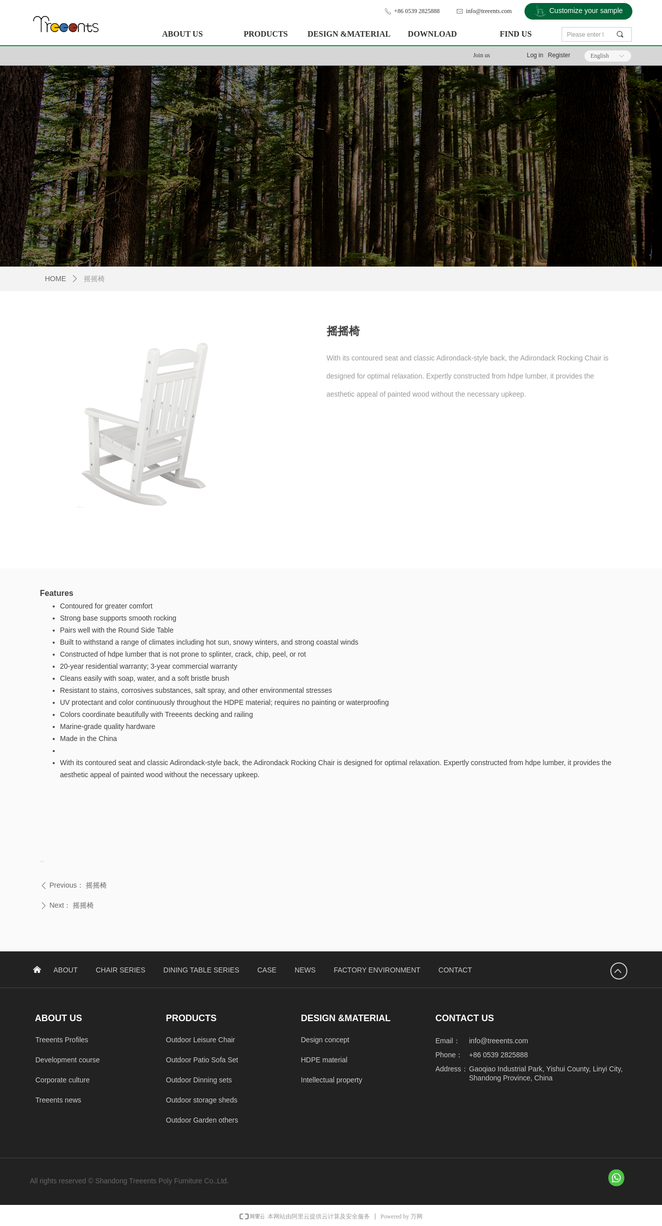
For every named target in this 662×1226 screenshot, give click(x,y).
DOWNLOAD (432, 34)
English (600, 55)
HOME (55, 279)
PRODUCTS (265, 34)
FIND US (516, 34)
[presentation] (41, 862)
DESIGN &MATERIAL (349, 34)
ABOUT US (182, 34)
